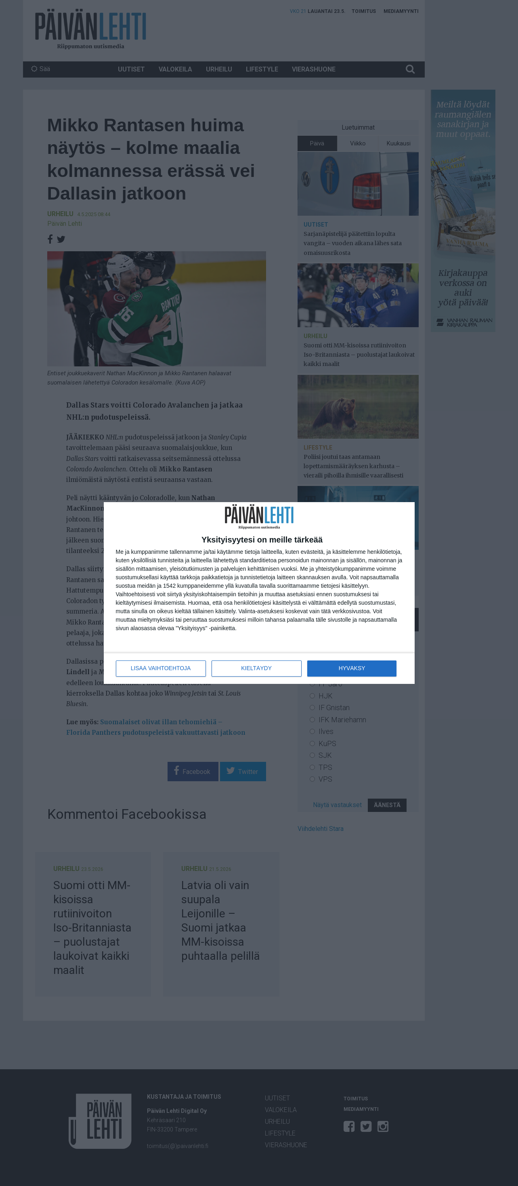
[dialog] (259, 593)
